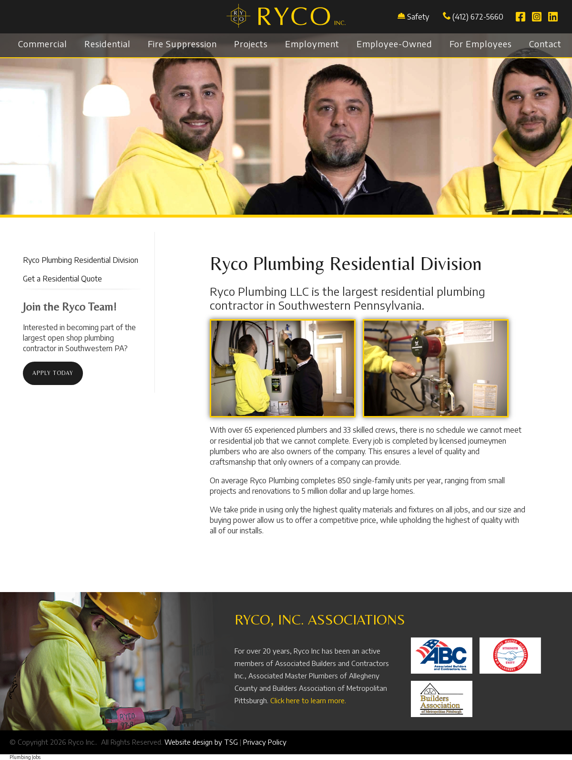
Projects (251, 43)
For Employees (480, 43)
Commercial (42, 43)
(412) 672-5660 (473, 16)
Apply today (52, 373)
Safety (418, 16)
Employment (312, 43)
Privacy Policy (264, 742)
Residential (107, 43)
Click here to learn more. (308, 700)
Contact (545, 43)
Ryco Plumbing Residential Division (80, 260)
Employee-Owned (394, 43)
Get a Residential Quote (62, 278)
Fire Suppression (182, 43)
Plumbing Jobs (25, 757)
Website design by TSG (201, 742)
